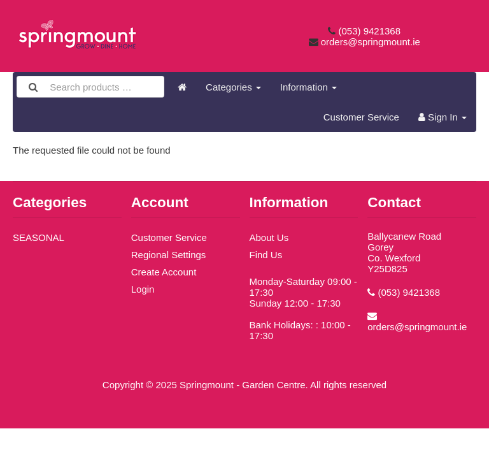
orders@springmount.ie (370, 41)
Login (143, 289)
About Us (269, 237)
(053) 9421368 (369, 31)
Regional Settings (168, 254)
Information (308, 87)
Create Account (164, 271)
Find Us (266, 254)
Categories (233, 87)
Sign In (442, 117)
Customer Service (361, 117)
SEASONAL (38, 237)
